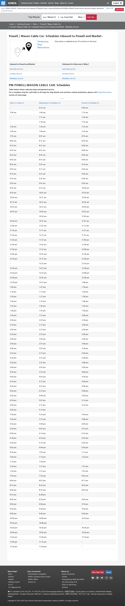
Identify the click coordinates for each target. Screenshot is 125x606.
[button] (117, 3)
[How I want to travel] (81, 17)
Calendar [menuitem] (43, 3)
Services (11, 577)
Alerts (3, 8)
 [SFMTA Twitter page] (102, 578)
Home (11, 24)
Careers (64, 577)
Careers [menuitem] (70, 3)
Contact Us (32, 582)
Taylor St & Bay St (17, 103)
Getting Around (23, 24)
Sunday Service (16, 74)
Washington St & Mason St (49, 103)
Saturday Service (16, 69)
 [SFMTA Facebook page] (97, 578)
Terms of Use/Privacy (69, 585)
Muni (35, 24)
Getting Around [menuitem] (27, 3)
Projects (11, 579)
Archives (65, 587)
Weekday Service (16, 79)
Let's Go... (91, 17)
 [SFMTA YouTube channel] (93, 578)
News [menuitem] (57, 3)
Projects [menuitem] (36, 3)
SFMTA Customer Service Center (39, 577)
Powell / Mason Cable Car (50, 24)
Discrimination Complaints (37, 574)
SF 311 (10, 585)
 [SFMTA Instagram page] (106, 578)
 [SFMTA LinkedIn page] (111, 578)
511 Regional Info (14, 587)
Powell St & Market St (90, 103)
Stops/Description (104, 92)
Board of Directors (68, 574)
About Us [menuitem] (63, 3)
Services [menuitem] (51, 3)
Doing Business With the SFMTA (73, 579)
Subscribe (119, 10)
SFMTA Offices (33, 579)
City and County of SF (69, 582)
